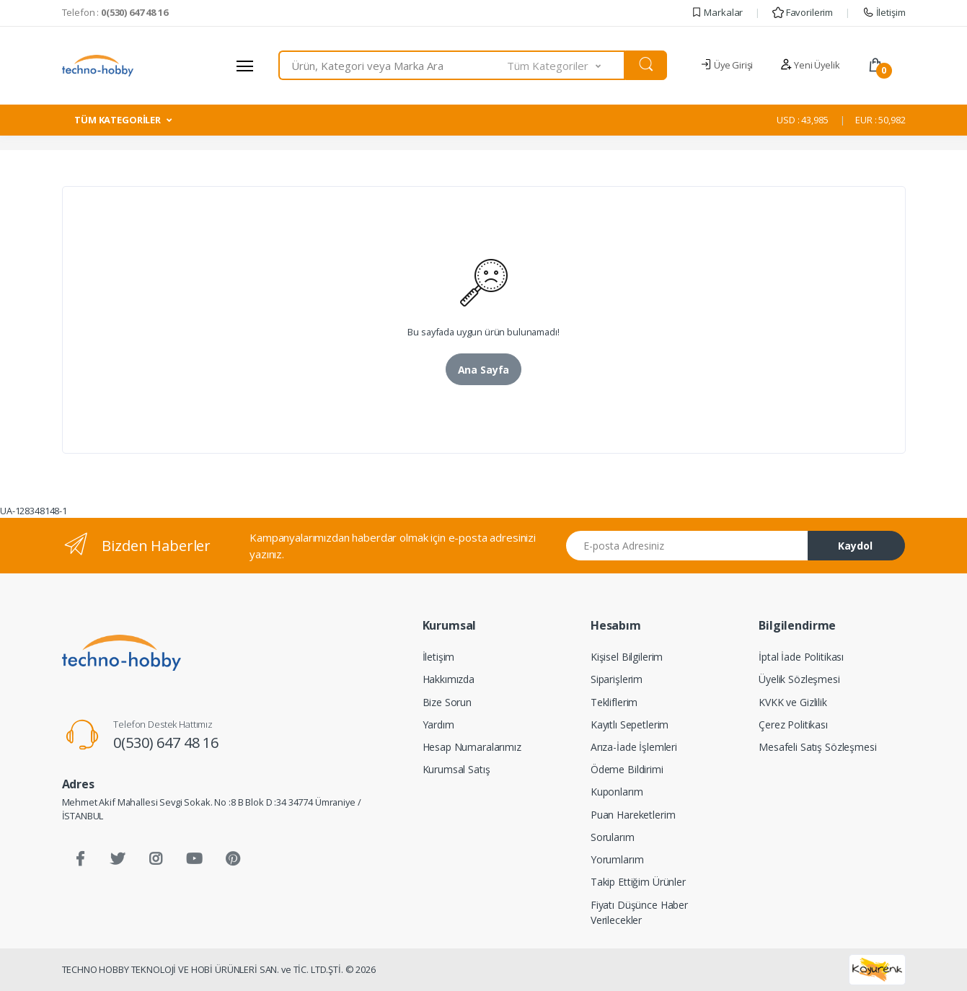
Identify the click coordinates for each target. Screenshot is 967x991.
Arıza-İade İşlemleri (634, 747)
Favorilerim (802, 12)
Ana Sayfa (484, 369)
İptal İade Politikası (801, 657)
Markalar (717, 12)
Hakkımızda (449, 679)
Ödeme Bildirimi (627, 769)
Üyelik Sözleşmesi (799, 679)
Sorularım (613, 837)
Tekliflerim (614, 702)
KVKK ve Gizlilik (793, 702)
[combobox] (393, 65)
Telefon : (115, 12)
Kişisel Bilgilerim (627, 657)
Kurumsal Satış (456, 769)
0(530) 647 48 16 (165, 742)
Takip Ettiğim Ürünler (638, 882)
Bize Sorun (447, 702)
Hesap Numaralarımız (472, 747)
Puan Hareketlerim (633, 815)
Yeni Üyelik (809, 64)
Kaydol (855, 545)
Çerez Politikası (793, 724)
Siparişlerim (617, 679)
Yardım (438, 724)
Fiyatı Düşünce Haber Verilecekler (639, 912)
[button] (566, 65)
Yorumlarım (617, 859)
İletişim (884, 12)
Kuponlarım (617, 791)
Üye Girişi (726, 64)
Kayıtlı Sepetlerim (629, 724)
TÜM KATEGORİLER (117, 119)
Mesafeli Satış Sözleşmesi (817, 747)
